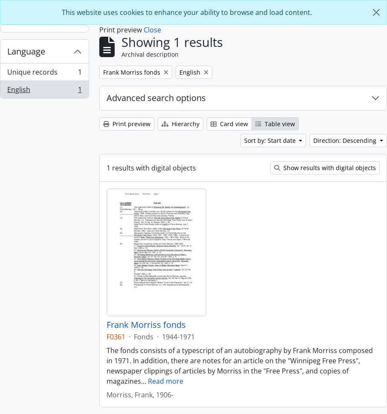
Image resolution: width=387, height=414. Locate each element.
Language (26, 51)
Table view (275, 124)
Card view (229, 124)
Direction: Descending (345, 140)
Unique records (44, 74)
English (44, 91)
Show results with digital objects (325, 168)
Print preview (126, 124)
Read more (165, 381)
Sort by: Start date (270, 140)
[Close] (376, 12)
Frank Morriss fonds (146, 325)
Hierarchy (180, 124)
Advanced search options (156, 98)
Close (152, 30)
